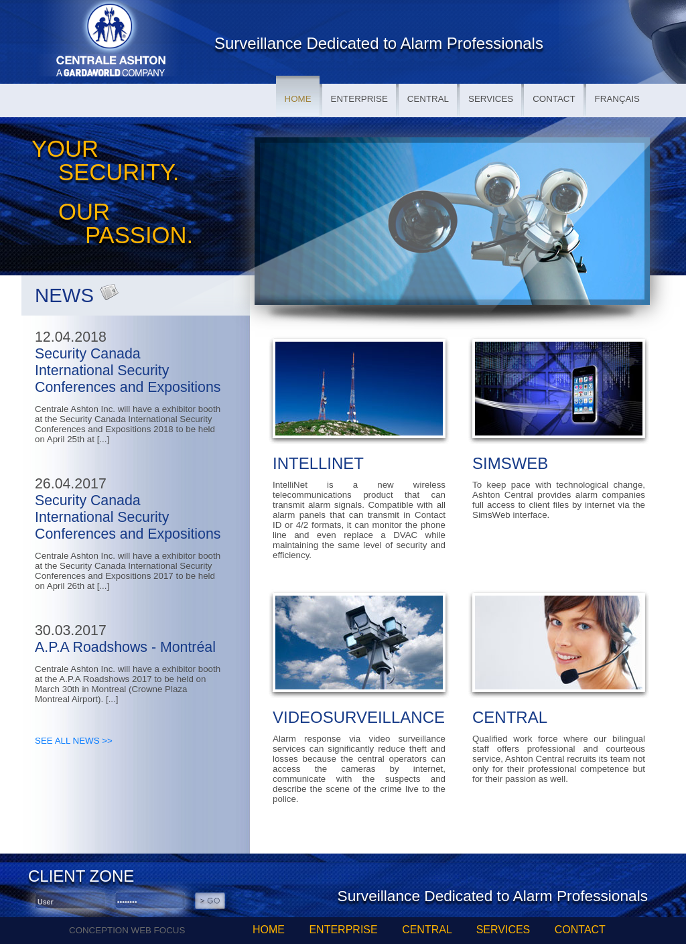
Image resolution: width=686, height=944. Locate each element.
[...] (103, 439)
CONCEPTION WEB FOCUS (127, 930)
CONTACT (554, 99)
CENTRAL (428, 99)
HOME (298, 99)
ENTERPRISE (359, 99)
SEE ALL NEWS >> (74, 741)
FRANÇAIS (617, 99)
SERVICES (490, 99)
